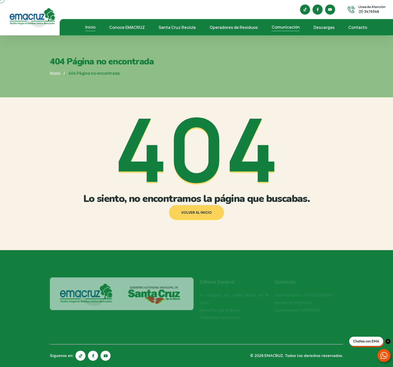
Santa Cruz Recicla (177, 27)
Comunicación (286, 27)
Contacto (357, 27)
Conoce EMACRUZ (127, 27)
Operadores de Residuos (234, 27)
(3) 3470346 (368, 11)
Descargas (324, 27)
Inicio (90, 27)
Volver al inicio (196, 212)
